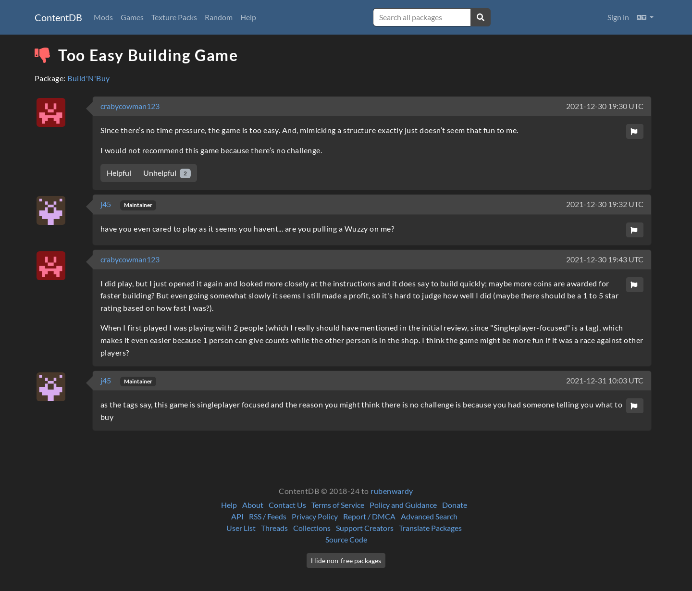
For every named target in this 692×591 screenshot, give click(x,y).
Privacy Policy (315, 516)
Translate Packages (430, 527)
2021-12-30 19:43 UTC (604, 259)
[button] (645, 17)
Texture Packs (174, 17)
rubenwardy (392, 490)
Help (248, 17)
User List (241, 527)
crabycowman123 (130, 106)
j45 (106, 204)
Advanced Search (429, 516)
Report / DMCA (369, 516)
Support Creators (365, 527)
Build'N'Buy (88, 78)
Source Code (346, 539)
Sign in (618, 17)
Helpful (119, 172)
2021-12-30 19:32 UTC (604, 204)
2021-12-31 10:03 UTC (604, 380)
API (237, 516)
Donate (454, 504)
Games (132, 17)
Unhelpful (167, 173)
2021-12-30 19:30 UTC (604, 106)
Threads (274, 527)
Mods (103, 17)
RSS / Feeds (267, 516)
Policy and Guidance (403, 504)
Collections (312, 527)
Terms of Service (337, 504)
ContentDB (58, 17)
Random (219, 17)
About (252, 504)
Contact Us (287, 504)
